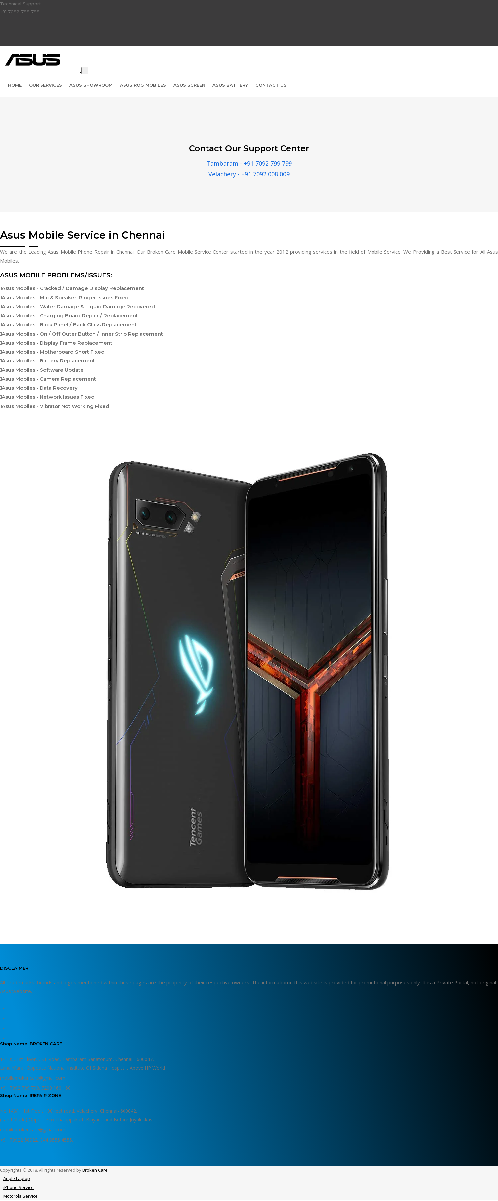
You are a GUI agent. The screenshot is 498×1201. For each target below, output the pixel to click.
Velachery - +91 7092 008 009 (249, 174)
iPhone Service (18, 1187)
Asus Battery (230, 85)
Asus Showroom (91, 85)
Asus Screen (189, 85)
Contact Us (271, 85)
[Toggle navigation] (84, 70)
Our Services (45, 85)
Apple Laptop (16, 1178)
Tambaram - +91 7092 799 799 (249, 163)
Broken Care (95, 1170)
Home (15, 85)
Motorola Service (20, 1196)
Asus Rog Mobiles (143, 85)
